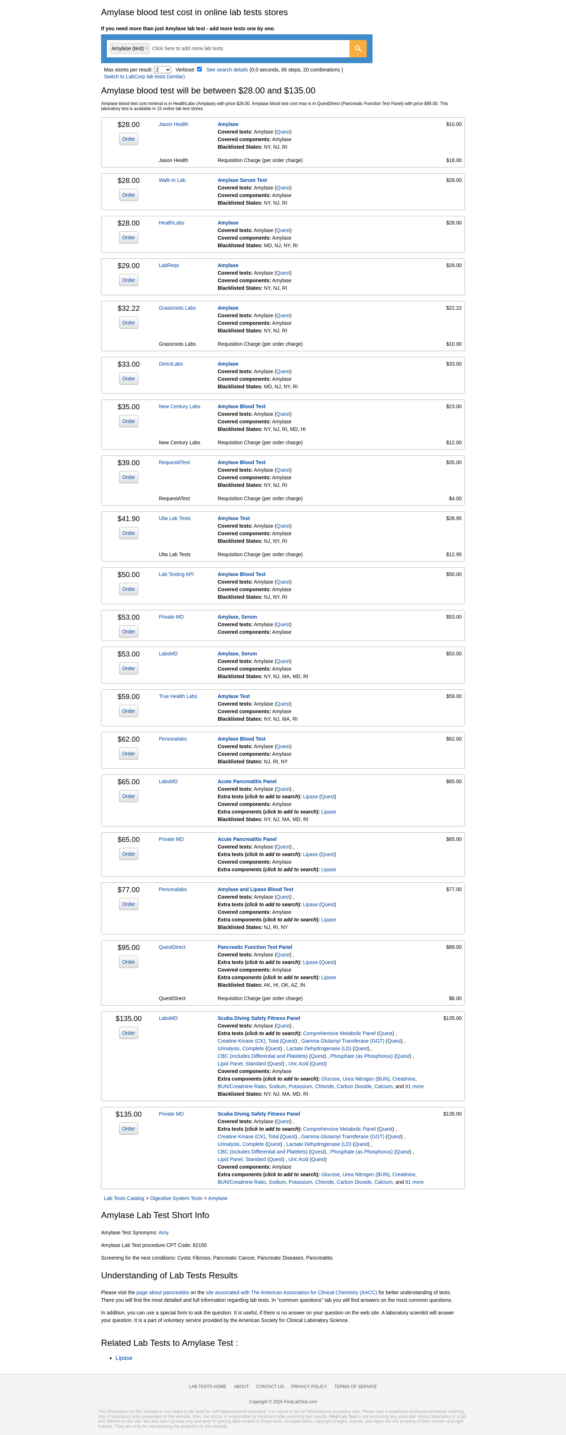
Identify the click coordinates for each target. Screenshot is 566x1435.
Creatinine (403, 1079)
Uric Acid (298, 1064)
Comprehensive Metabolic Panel (339, 1033)
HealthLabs (171, 223)
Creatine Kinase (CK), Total (248, 1041)
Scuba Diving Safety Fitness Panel (259, 1018)
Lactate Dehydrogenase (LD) (319, 1048)
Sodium (277, 1086)
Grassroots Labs (177, 308)
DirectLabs (171, 364)
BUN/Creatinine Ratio (242, 1086)
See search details (227, 70)
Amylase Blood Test (242, 406)
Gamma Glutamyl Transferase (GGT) (342, 1041)
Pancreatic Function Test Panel (255, 947)
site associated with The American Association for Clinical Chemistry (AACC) (291, 1292)
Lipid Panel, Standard (242, 1064)
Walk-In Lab (172, 180)
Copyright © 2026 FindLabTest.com (283, 1401)
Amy (163, 1232)
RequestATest (174, 462)
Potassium (300, 1086)
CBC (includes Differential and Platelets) (263, 1056)
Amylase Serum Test (242, 180)
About (241, 1386)
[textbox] (192, 48)
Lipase (310, 796)
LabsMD (168, 654)
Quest (283, 132)
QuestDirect (172, 947)
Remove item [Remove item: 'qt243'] (146, 48)
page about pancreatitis (162, 1292)
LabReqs (169, 265)
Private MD (171, 617)
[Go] (358, 48)
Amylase (228, 124)
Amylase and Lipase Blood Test (255, 889)
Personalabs (173, 739)
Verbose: (186, 70)
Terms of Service (356, 1386)
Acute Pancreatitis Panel (247, 781)
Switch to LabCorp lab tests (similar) (144, 76)
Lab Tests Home (208, 1386)
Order (128, 139)
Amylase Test (234, 518)
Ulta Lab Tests (175, 518)
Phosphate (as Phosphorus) (361, 1056)
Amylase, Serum (237, 617)
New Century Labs (179, 406)
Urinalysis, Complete (241, 1048)
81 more (414, 1086)
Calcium (383, 1086)
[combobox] (237, 48)
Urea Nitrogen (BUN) (366, 1079)
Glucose (330, 1079)
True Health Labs (178, 696)
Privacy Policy (309, 1386)
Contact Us (270, 1386)
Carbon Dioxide (354, 1086)
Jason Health (173, 124)
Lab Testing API (176, 574)
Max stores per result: (128, 70)
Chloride (324, 1086)
